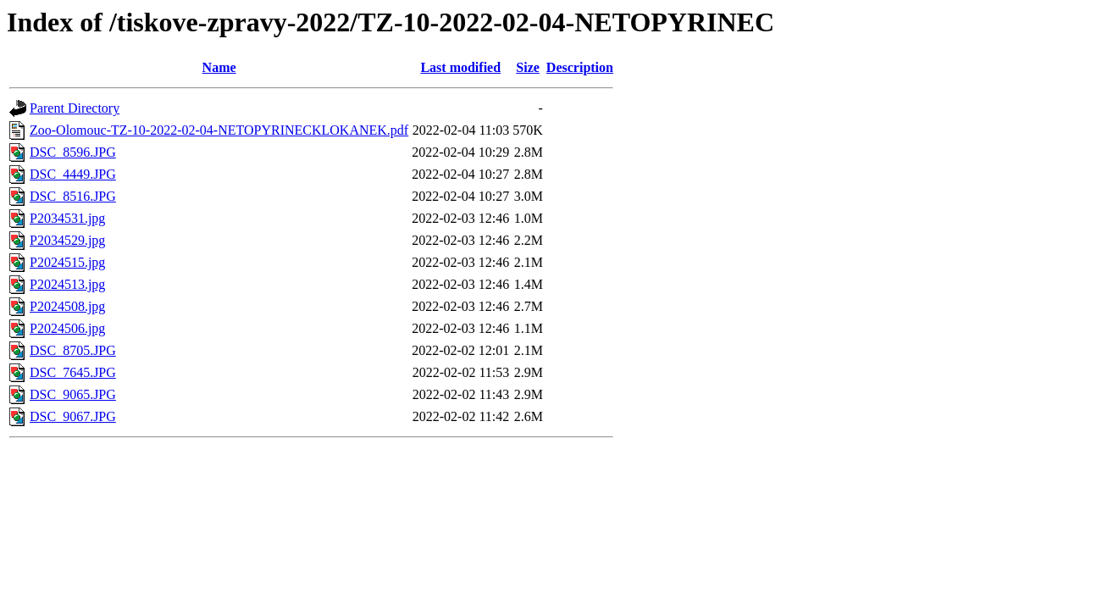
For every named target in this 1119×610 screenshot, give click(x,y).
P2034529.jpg (67, 240)
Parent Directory (74, 108)
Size (528, 67)
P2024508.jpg (67, 306)
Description (579, 67)
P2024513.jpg (67, 284)
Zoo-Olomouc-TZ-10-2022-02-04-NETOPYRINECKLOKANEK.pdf (219, 130)
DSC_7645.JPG (73, 372)
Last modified (460, 67)
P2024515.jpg (67, 262)
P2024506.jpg (67, 328)
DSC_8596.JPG (73, 152)
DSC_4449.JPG (73, 174)
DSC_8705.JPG (73, 350)
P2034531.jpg (67, 218)
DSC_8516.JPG (73, 196)
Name (219, 67)
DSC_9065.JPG (73, 394)
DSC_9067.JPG (73, 416)
